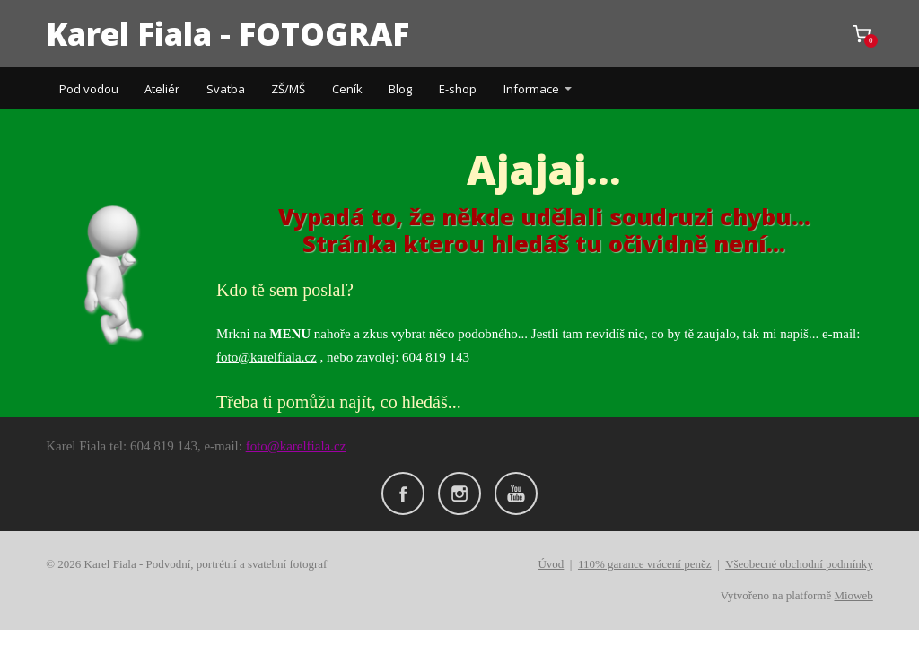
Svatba (225, 89)
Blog (400, 89)
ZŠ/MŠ (288, 89)
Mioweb (853, 595)
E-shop (458, 89)
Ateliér (161, 89)
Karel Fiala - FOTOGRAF (227, 33)
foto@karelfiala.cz (266, 357)
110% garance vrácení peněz (645, 564)
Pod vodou (88, 89)
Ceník (347, 89)
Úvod (551, 564)
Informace (531, 89)
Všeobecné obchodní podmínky (799, 564)
